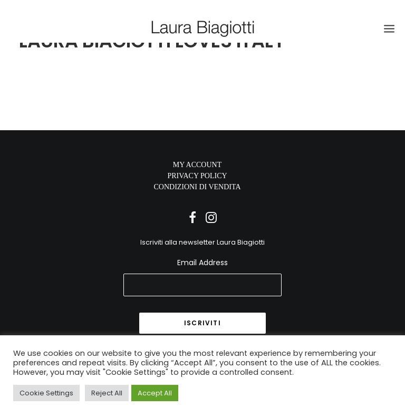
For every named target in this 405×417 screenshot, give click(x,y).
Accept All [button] (155, 393)
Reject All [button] (106, 393)
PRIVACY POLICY (197, 176)
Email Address (202, 262)
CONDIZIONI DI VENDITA (196, 187)
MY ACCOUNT (197, 165)
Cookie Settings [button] (46, 393)
